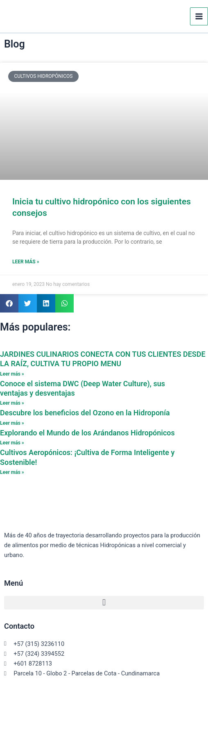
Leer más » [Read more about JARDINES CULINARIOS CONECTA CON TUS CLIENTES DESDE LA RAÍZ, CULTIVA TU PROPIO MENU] (12, 374)
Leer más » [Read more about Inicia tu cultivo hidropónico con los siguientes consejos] (25, 262)
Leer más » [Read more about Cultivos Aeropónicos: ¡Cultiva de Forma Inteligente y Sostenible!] (12, 472)
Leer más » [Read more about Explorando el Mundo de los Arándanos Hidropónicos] (12, 443)
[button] (9, 303)
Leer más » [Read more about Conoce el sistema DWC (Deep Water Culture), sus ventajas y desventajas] (12, 403)
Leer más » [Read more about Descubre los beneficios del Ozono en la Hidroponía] (12, 423)
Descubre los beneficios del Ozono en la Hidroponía (85, 412)
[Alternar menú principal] (199, 16)
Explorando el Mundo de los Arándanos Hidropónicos (87, 432)
